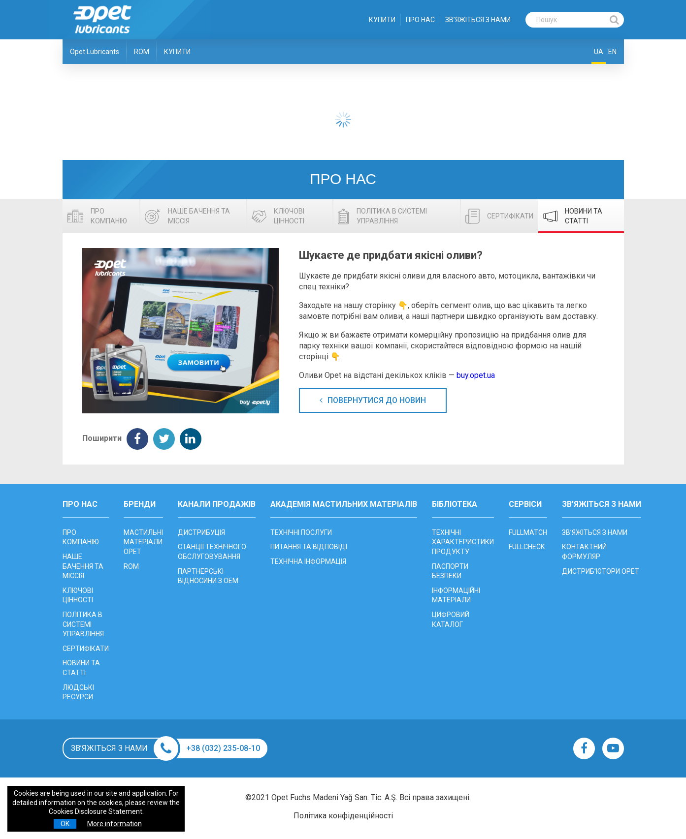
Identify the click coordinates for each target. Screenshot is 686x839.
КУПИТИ (382, 20)
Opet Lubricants (94, 52)
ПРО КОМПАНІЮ (81, 537)
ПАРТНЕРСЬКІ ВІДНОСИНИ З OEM (208, 576)
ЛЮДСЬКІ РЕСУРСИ (78, 692)
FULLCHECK (527, 547)
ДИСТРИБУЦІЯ (201, 532)
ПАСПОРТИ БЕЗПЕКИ (450, 571)
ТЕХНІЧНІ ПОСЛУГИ (301, 532)
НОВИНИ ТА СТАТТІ (81, 668)
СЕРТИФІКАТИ (86, 649)
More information (114, 824)
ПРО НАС (420, 20)
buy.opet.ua (476, 375)
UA (598, 52)
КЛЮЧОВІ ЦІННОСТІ (78, 595)
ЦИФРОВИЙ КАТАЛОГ (450, 619)
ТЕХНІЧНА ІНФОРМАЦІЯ (308, 561)
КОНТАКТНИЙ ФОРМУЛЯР (584, 551)
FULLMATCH (528, 532)
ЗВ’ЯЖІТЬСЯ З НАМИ (478, 20)
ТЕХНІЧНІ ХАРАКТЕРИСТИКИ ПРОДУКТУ (463, 542)
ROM (141, 52)
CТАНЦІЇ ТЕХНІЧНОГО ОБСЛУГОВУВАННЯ (212, 551)
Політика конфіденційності (343, 815)
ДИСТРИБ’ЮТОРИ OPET (600, 571)
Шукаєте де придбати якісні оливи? (391, 255)
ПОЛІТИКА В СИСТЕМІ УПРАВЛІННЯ (83, 624)
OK (65, 824)
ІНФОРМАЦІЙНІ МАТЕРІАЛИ (456, 595)
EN (612, 52)
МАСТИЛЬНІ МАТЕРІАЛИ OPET (143, 542)
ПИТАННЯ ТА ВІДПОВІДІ (308, 547)
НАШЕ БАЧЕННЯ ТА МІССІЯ (83, 566)
